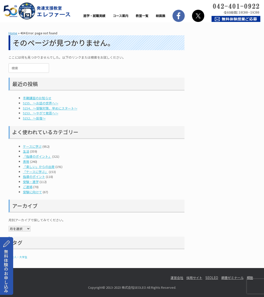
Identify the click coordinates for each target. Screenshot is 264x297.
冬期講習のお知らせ (37, 98)
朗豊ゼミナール (232, 277)
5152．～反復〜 (34, 118)
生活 (26, 151)
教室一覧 (142, 15)
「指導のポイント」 (37, 156)
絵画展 (160, 15)
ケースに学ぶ (32, 146)
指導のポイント (34, 176)
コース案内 (120, 15)
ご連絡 (27, 187)
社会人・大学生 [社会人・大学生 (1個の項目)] (18, 257)
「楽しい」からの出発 (39, 166)
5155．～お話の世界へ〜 (40, 103)
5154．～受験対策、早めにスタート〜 (50, 108)
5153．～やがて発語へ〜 (40, 113)
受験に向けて (32, 192)
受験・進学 (31, 181)
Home (13, 33)
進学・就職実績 (94, 15)
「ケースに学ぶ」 (35, 171)
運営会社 (177, 277)
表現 (26, 161)
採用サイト (194, 277)
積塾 (250, 277)
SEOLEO (211, 277)
